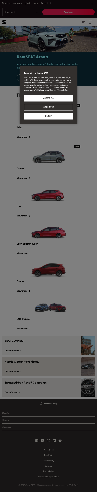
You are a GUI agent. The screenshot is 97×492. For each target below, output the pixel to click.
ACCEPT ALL (48, 98)
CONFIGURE (48, 107)
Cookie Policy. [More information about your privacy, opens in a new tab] (62, 90)
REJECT (48, 116)
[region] (48, 95)
